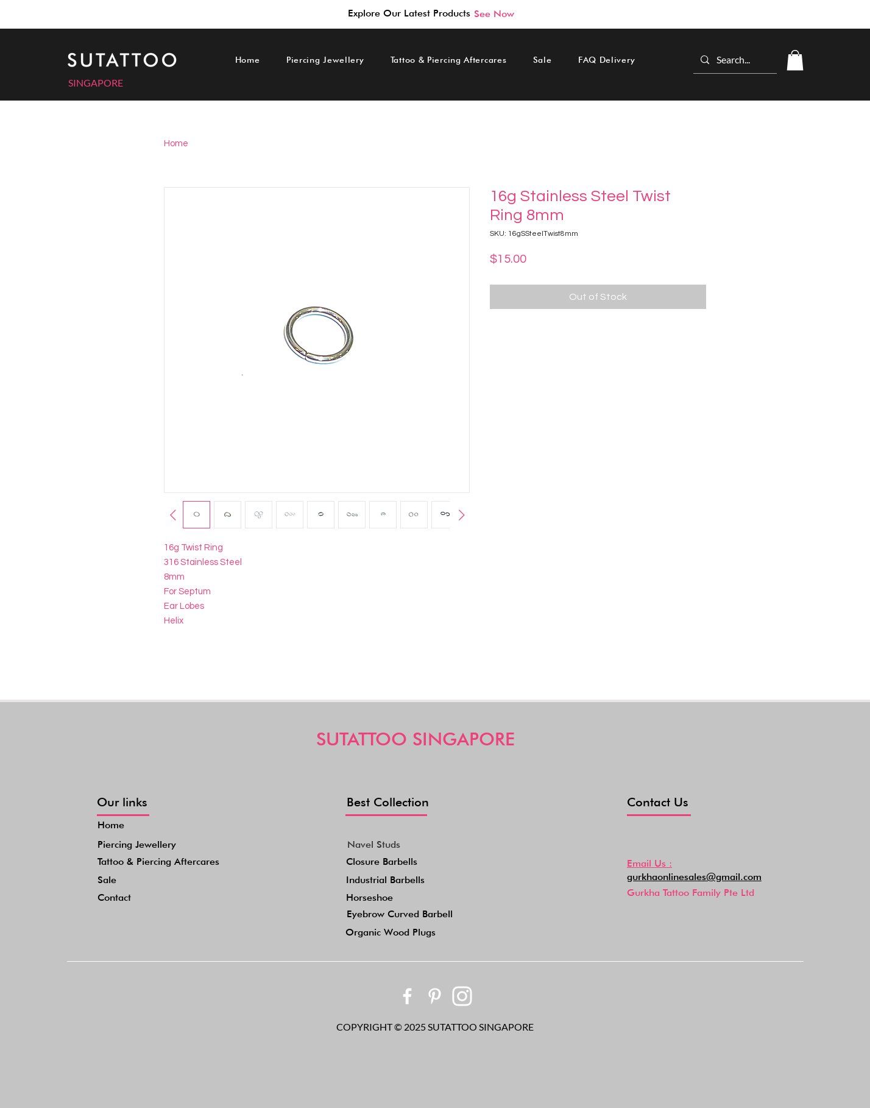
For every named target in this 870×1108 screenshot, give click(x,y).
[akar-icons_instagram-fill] (462, 996)
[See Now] (494, 13)
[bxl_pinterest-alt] (434, 996)
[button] (325, 60)
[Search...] (733, 59)
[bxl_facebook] (407, 996)
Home (176, 143)
